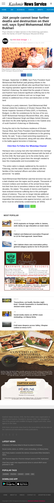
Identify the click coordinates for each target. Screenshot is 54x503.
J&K (11, 10)
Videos (31, 10)
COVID (27, 474)
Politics (13, 474)
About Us (13, 495)
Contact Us (31, 495)
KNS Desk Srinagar (20, 40)
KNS (32, 474)
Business (21, 10)
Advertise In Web (44, 495)
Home (4, 10)
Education (17, 220)
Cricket (20, 474)
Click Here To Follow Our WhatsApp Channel (27, 146)
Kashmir (5, 474)
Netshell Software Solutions (36, 501)
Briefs (40, 10)
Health (16, 299)
